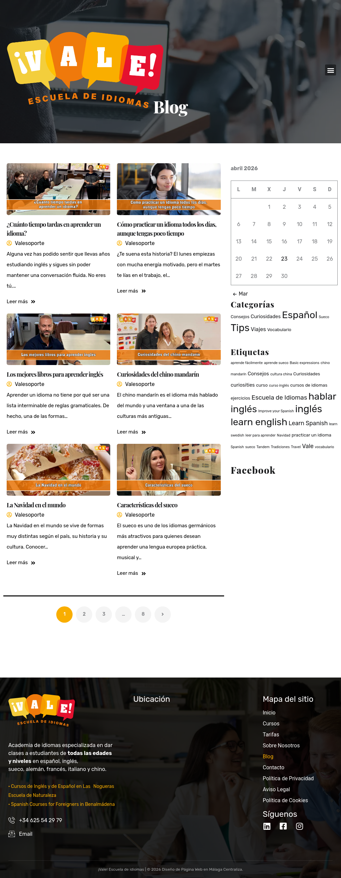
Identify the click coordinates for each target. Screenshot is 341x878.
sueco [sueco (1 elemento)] (250, 447)
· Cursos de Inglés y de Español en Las (50, 786)
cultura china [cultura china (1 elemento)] (281, 374)
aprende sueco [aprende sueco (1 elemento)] (276, 363)
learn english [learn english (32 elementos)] (259, 422)
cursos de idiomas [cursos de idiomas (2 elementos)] (308, 385)
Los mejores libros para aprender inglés (55, 374)
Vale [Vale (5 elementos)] (308, 445)
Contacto (273, 767)
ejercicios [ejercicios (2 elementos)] (240, 398)
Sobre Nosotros (281, 745)
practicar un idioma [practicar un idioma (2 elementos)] (311, 435)
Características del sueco (147, 505)
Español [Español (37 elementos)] (300, 314)
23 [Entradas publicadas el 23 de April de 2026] (284, 259)
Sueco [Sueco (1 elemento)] (324, 317)
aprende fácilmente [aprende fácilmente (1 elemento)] (247, 363)
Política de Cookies (285, 800)
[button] (330, 69)
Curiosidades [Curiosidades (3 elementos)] (266, 316)
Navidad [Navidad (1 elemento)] (283, 435)
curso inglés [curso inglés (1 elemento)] (279, 385)
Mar (239, 294)
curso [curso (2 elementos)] (262, 385)
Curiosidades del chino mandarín (158, 374)
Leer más (21, 302)
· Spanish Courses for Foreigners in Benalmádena (61, 804)
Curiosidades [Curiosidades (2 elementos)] (306, 373)
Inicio (269, 712)
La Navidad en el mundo (36, 505)
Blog (268, 756)
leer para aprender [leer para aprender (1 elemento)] (260, 435)
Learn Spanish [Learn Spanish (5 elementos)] (308, 423)
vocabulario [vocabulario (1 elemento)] (324, 447)
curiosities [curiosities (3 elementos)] (243, 385)
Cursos (271, 723)
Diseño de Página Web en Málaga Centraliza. (202, 869)
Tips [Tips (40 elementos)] (240, 327)
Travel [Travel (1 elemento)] (296, 447)
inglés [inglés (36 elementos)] (308, 409)
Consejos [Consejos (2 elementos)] (240, 316)
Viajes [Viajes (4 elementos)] (258, 329)
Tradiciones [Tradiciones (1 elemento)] (280, 447)
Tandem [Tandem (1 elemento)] (262, 447)
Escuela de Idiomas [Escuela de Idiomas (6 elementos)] (279, 397)
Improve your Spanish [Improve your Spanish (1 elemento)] (276, 411)
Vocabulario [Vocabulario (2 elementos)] (279, 329)
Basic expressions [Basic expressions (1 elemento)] (304, 363)
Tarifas (271, 734)
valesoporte (29, 243)
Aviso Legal (276, 789)
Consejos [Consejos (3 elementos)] (258, 374)
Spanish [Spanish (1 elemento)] (237, 447)
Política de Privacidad (288, 778)
